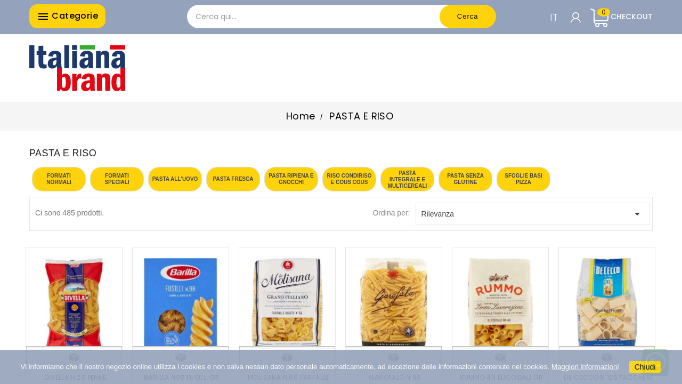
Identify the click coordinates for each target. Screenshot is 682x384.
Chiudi (645, 367)
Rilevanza (532, 213)
